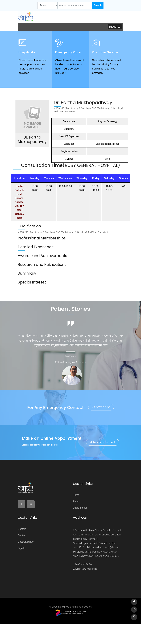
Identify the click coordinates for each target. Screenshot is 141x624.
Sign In (21, 548)
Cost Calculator (26, 541)
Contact (22, 535)
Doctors (22, 529)
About (76, 501)
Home (76, 495)
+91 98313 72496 (101, 407)
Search (98, 5)
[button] (115, 26)
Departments (80, 507)
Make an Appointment (102, 442)
